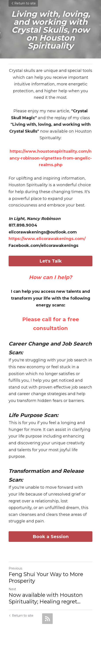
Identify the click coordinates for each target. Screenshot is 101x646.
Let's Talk (50, 261)
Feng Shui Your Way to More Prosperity (46, 577)
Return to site (23, 3)
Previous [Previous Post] (15, 568)
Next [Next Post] (12, 589)
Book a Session (51, 536)
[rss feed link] (47, 618)
